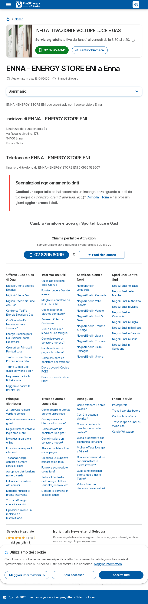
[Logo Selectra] (28, 5)
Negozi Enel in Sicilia (124, 339)
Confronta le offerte (124, 416)
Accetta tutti (121, 575)
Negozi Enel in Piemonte (92, 295)
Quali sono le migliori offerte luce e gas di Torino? (89, 474)
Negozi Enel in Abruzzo (126, 301)
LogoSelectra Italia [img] (8, 597)
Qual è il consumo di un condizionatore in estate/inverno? (91, 461)
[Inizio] (8, 19)
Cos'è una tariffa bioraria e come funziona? (16, 324)
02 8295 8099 (46, 254)
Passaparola (119, 405)
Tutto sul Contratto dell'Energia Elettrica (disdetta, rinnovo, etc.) (55, 481)
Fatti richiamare (89, 50)
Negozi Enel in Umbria (90, 356)
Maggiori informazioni (108, 564)
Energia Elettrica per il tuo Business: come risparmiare (19, 337)
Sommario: (17, 91)
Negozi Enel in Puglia (125, 322)
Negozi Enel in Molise (125, 306)
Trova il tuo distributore (126, 410)
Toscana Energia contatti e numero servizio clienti (16, 461)
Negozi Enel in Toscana (91, 341)
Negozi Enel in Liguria (90, 335)
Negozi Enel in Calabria (126, 333)
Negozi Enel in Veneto (90, 310)
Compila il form (98, 197)
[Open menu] (8, 4)
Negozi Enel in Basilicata (127, 327)
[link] (20, 536)
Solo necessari (74, 575)
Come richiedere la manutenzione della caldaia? (89, 428)
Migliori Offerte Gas (18, 295)
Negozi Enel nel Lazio (125, 285)
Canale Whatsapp (123, 431)
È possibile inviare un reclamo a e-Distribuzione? (19, 514)
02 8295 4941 (52, 50)
